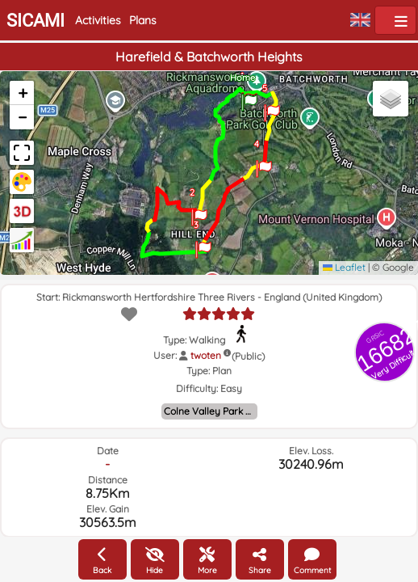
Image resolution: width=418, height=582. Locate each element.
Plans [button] (143, 20)
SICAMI (35, 21)
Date (108, 451)
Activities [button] (98, 20)
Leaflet (344, 267)
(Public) (248, 356)
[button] (249, 97)
